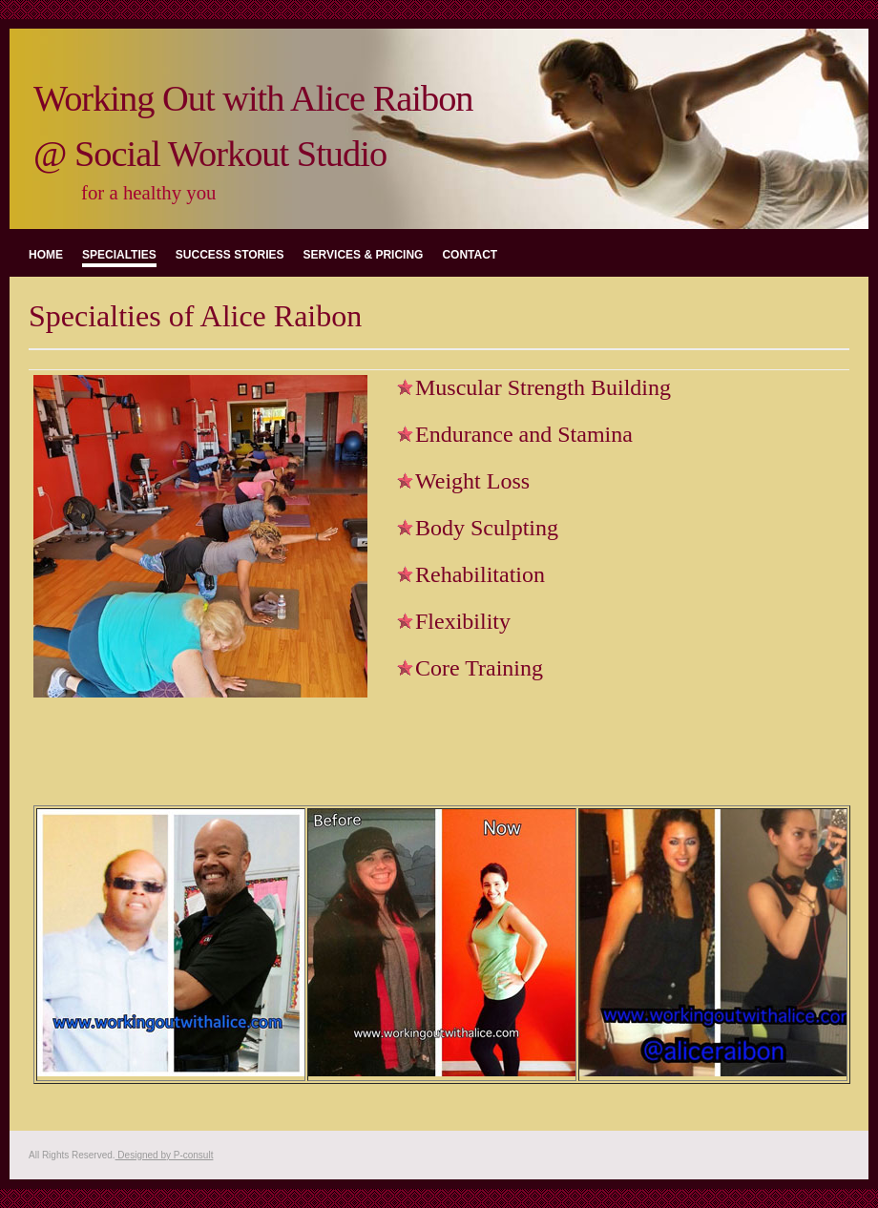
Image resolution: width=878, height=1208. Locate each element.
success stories (230, 254)
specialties (119, 254)
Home (46, 254)
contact (469, 254)
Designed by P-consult (164, 1155)
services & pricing (363, 254)
